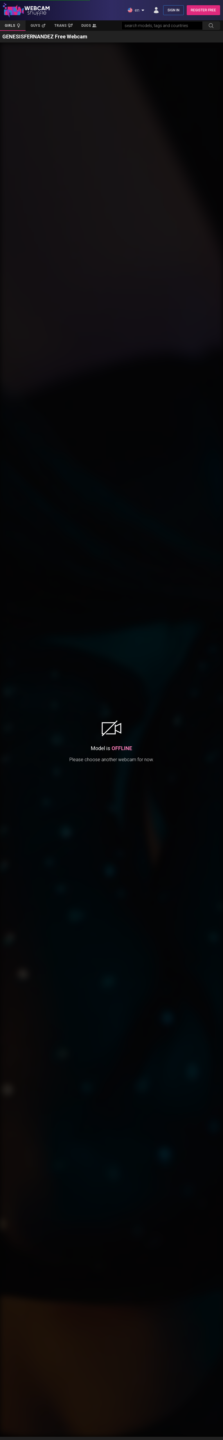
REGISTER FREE (203, 10)
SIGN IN (173, 10)
